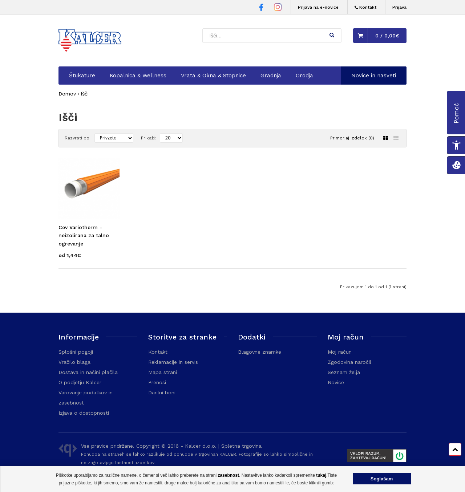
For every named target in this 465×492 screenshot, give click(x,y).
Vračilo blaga (74, 362)
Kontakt (157, 352)
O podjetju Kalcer (79, 382)
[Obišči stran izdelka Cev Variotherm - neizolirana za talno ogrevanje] (89, 231)
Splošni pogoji (75, 352)
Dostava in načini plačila (88, 372)
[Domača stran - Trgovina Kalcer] (91, 41)
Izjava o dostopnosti (83, 413)
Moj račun (340, 352)
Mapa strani (162, 372)
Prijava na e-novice (318, 7)
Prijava (399, 7)
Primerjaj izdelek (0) (352, 138)
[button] (331, 34)
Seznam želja (344, 372)
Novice (336, 382)
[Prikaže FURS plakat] (374, 456)
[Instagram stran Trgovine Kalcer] (278, 8)
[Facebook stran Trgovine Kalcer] (261, 8)
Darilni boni (161, 392)
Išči (85, 94)
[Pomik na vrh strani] (455, 449)
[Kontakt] (365, 7)
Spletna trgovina (241, 446)
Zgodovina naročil (349, 362)
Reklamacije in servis (173, 362)
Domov (67, 94)
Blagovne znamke (259, 352)
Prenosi (157, 382)
